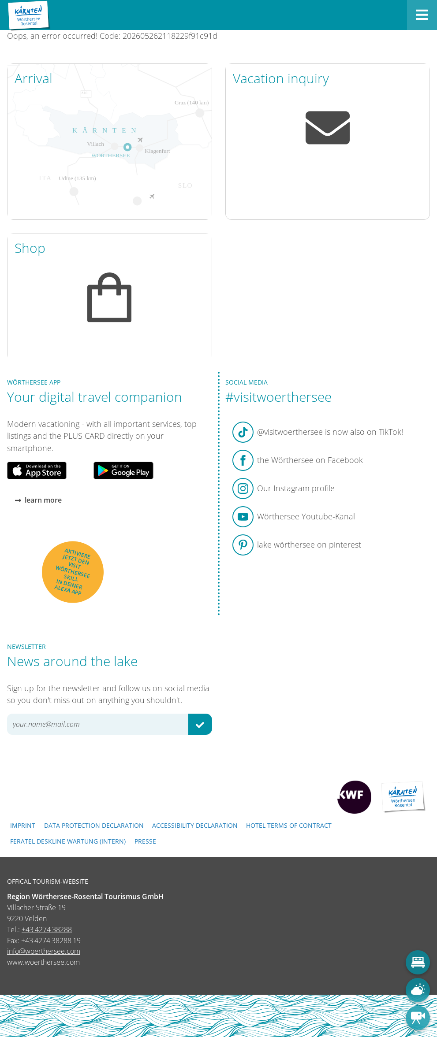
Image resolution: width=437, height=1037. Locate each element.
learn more (38, 500)
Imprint (22, 825)
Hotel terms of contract (289, 825)
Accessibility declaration (195, 825)
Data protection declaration (94, 825)
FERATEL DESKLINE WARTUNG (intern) (68, 841)
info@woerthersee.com (43, 951)
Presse (145, 841)
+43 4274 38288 (47, 929)
